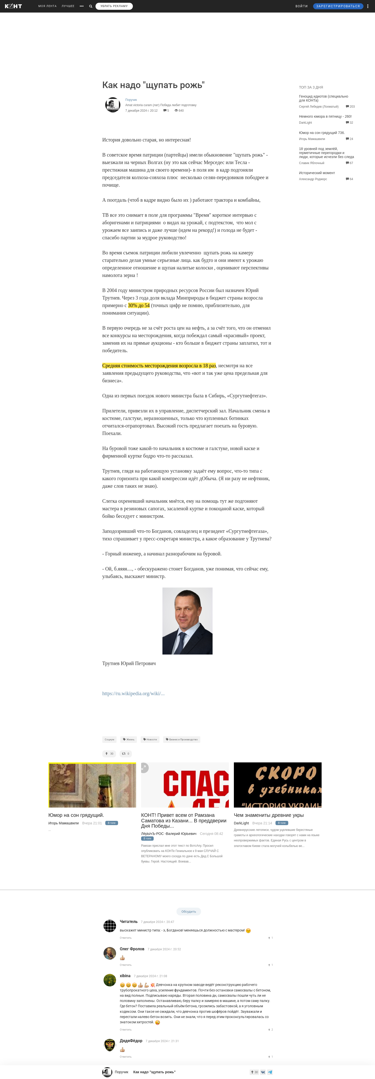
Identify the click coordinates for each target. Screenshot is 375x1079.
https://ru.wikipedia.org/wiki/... (133, 693)
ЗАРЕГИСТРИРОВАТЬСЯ (338, 6)
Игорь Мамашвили (63, 823)
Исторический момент (317, 173)
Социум (109, 739)
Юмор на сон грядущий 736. (322, 133)
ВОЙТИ (302, 6)
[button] (367, 6)
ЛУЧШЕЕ (68, 6)
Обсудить (188, 911)
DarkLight (241, 823)
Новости (150, 739)
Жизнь (128, 739)
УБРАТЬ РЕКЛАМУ (114, 6)
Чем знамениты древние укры (269, 815)
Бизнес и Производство (182, 739)
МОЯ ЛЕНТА (47, 6)
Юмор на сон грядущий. (76, 815)
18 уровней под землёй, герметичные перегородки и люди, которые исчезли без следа (326, 153)
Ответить (126, 938)
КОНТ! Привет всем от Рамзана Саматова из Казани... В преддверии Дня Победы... (183, 821)
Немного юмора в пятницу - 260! (325, 116)
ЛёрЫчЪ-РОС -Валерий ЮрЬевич (169, 834)
